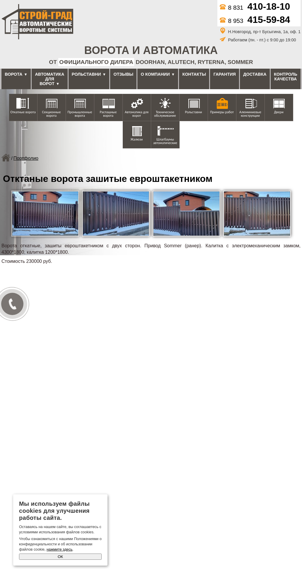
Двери (278, 112)
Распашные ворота (108, 114)
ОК (60, 556)
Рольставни (86, 74)
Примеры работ (222, 112)
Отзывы (124, 74)
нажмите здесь (59, 549)
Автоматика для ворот (49, 79)
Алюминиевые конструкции (250, 114)
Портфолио (25, 158)
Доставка (254, 74)
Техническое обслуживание (165, 114)
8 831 (255, 7)
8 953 (255, 20)
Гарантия (225, 74)
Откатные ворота (22, 112)
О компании (155, 74)
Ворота (13, 74)
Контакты (194, 74)
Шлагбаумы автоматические (165, 141)
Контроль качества (285, 76)
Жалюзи (137, 139)
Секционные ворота (51, 114)
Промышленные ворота (80, 114)
